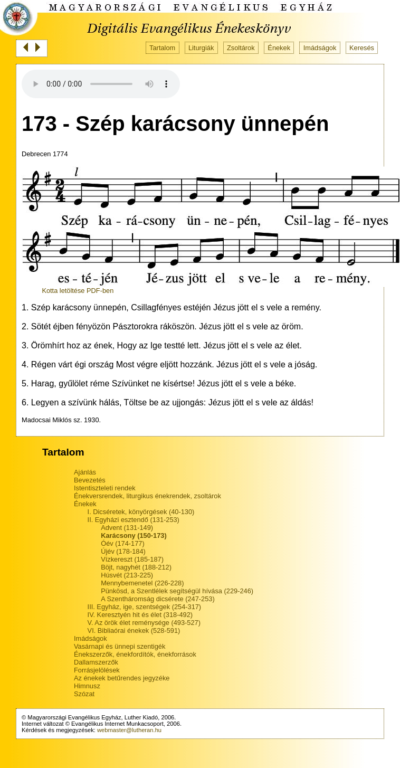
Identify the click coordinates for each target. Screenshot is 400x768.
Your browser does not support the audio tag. (101, 84)
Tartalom (162, 48)
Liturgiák (201, 48)
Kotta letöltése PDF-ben (77, 291)
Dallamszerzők (96, 662)
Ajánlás (85, 472)
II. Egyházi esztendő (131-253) (133, 520)
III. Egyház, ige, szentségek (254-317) (145, 607)
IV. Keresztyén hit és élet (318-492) (140, 615)
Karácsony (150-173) (133, 535)
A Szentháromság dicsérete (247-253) (158, 599)
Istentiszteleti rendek (105, 488)
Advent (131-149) (127, 528)
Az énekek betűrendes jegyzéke (121, 678)
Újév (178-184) (123, 551)
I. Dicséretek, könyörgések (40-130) (141, 512)
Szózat (84, 694)
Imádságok (320, 48)
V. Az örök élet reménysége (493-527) (144, 623)
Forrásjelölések (97, 670)
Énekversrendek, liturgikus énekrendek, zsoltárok (147, 496)
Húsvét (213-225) (127, 575)
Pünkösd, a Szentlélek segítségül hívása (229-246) (177, 591)
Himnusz (87, 686)
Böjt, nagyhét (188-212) (136, 567)
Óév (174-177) (123, 543)
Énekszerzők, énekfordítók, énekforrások (135, 654)
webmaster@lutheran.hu (129, 730)
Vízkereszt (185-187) (132, 559)
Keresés (361, 48)
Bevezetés (90, 480)
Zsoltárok (241, 48)
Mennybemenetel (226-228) (142, 583)
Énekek (279, 48)
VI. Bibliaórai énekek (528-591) (134, 630)
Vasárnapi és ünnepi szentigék (119, 646)
